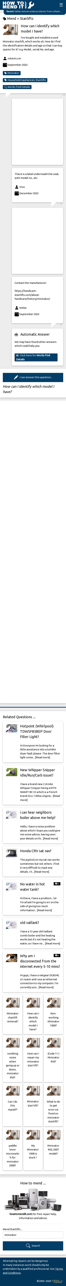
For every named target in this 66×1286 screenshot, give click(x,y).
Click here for (33, 357)
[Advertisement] (33, 132)
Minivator (11, 73)
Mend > (11, 18)
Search (33, 1245)
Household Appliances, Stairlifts (25, 80)
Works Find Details (17, 87)
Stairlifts (26, 18)
